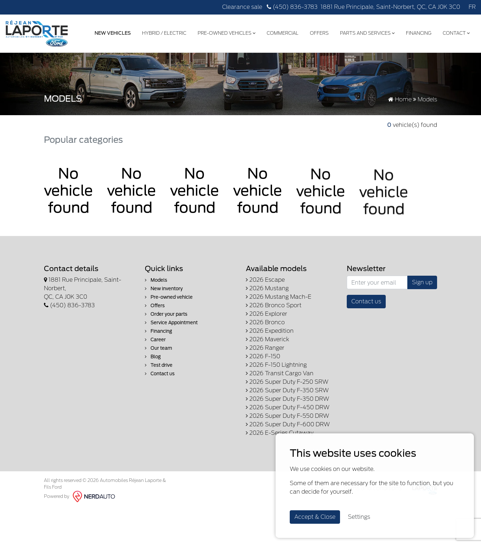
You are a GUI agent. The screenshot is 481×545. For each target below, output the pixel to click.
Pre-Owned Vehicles (226, 33)
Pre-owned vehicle (169, 297)
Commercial (283, 33)
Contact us (160, 373)
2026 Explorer (266, 313)
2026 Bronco (265, 322)
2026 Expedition (270, 330)
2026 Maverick (267, 339)
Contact (456, 33)
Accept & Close (314, 516)
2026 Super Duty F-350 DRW (287, 398)
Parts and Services (367, 33)
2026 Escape (265, 279)
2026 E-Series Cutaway (279, 432)
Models (156, 280)
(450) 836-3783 (292, 7)
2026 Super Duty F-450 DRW (287, 407)
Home (400, 99)
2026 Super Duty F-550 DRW (287, 415)
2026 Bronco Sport (273, 305)
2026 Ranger (265, 347)
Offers (319, 33)
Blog (153, 356)
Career (155, 339)
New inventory (164, 288)
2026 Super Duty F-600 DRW (288, 424)
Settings (359, 516)
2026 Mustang (267, 288)
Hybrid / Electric (164, 33)
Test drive (158, 365)
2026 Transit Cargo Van (279, 373)
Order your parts (166, 314)
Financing (418, 33)
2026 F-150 (263, 356)
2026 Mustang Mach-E (278, 296)
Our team (158, 348)
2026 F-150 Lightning (276, 364)
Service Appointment (171, 322)
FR (472, 7)
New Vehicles (113, 33)
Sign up (422, 282)
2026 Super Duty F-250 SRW (287, 381)
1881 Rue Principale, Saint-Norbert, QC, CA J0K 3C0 (390, 7)
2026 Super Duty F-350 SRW (287, 390)
